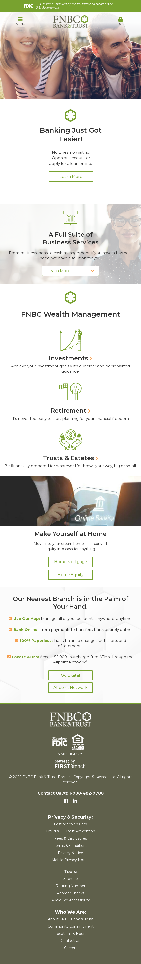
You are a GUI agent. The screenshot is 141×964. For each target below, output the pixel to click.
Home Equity (71, 574)
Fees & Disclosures (70, 838)
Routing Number (70, 886)
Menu (20, 21)
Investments (68, 358)
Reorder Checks (70, 893)
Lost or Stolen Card (70, 824)
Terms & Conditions (70, 845)
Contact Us (70, 940)
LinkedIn (75, 801)
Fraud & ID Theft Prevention (70, 831)
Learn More (71, 176)
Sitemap (70, 878)
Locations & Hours (70, 933)
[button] (20, 21)
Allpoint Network (70, 687)
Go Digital (70, 675)
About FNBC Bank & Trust (70, 919)
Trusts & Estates (68, 458)
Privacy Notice (70, 853)
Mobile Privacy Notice (71, 860)
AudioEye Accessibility (70, 900)
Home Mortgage (70, 561)
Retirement (68, 410)
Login (121, 21)
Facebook (66, 801)
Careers (70, 948)
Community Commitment (71, 926)
